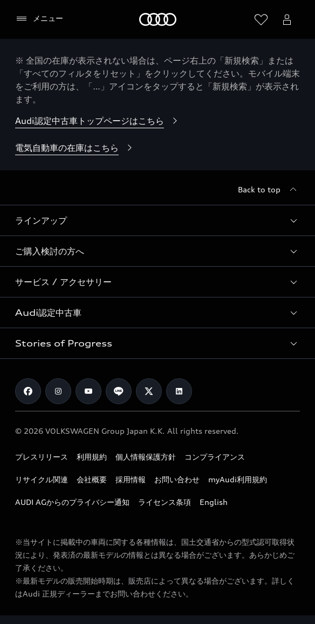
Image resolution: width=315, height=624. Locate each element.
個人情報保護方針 (145, 456)
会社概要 (92, 479)
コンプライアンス (214, 456)
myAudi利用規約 (237, 479)
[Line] (119, 391)
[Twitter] (149, 391)
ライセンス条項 (164, 502)
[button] (157, 220)
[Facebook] (28, 391)
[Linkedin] (179, 391)
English (214, 502)
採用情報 (130, 479)
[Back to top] (269, 189)
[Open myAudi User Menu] (287, 19)
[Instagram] (58, 391)
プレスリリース (41, 456)
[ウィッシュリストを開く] (261, 19)
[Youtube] (88, 391)
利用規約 (92, 456)
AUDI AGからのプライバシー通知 (72, 502)
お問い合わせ (177, 479)
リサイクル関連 (41, 479)
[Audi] (157, 19)
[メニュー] (39, 19)
